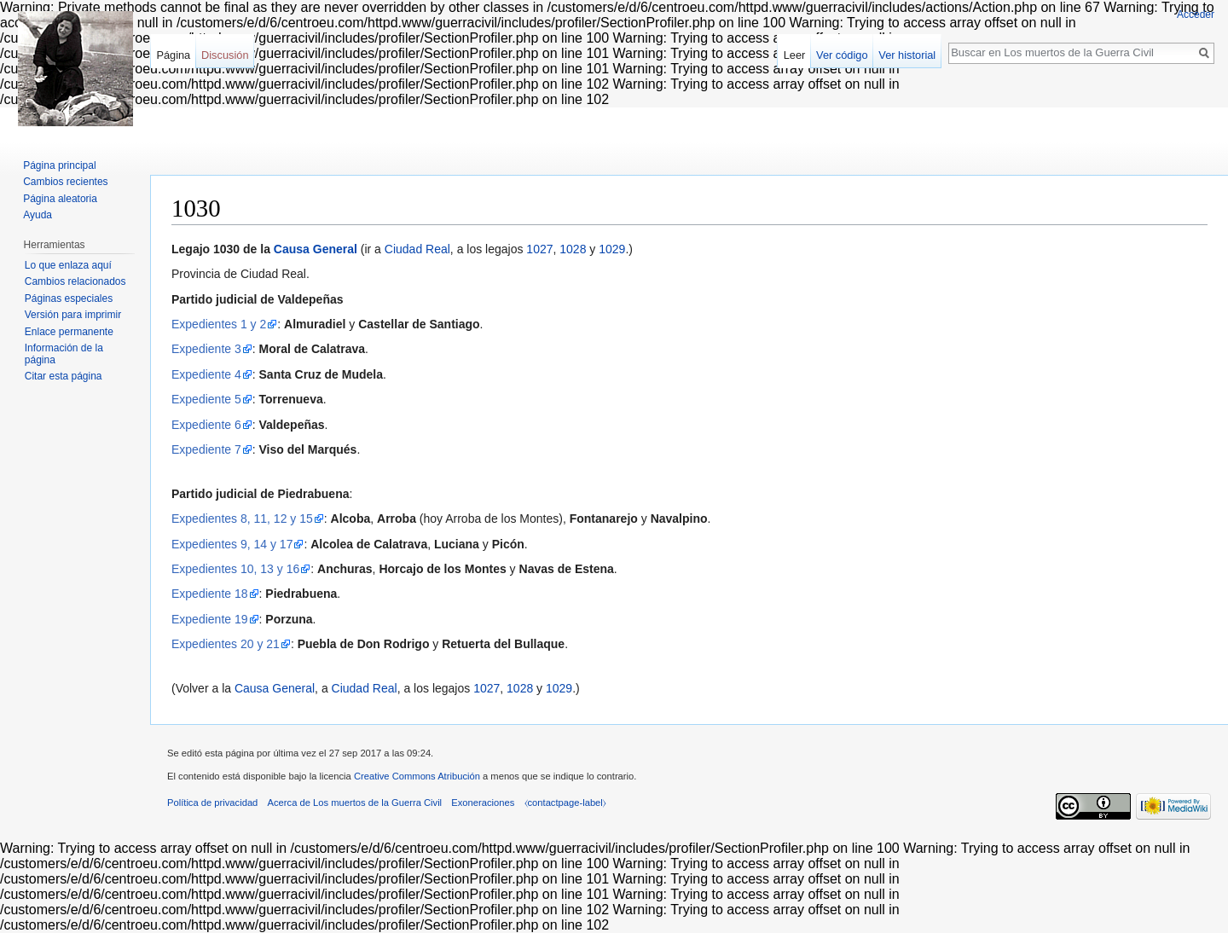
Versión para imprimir (73, 315)
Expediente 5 (206, 399)
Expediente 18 (209, 593)
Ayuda (37, 215)
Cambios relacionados (75, 281)
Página (173, 55)
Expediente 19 (209, 619)
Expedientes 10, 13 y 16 (235, 569)
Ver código (841, 55)
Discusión (224, 55)
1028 (572, 249)
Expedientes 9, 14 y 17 (232, 544)
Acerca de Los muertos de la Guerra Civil (355, 802)
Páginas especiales (69, 298)
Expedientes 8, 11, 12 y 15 (242, 518)
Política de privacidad (212, 802)
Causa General (315, 249)
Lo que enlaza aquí (68, 265)
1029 (612, 249)
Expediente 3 (206, 349)
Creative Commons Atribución (417, 776)
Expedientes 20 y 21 (225, 644)
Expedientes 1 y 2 (218, 324)
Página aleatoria (60, 199)
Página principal (59, 165)
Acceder (1195, 14)
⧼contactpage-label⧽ (565, 802)
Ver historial (906, 55)
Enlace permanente (69, 332)
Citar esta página (63, 376)
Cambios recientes (65, 182)
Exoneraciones (482, 802)
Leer (795, 55)
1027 (539, 249)
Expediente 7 (206, 449)
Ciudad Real (417, 249)
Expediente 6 (206, 425)
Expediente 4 (206, 374)
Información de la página (64, 354)
